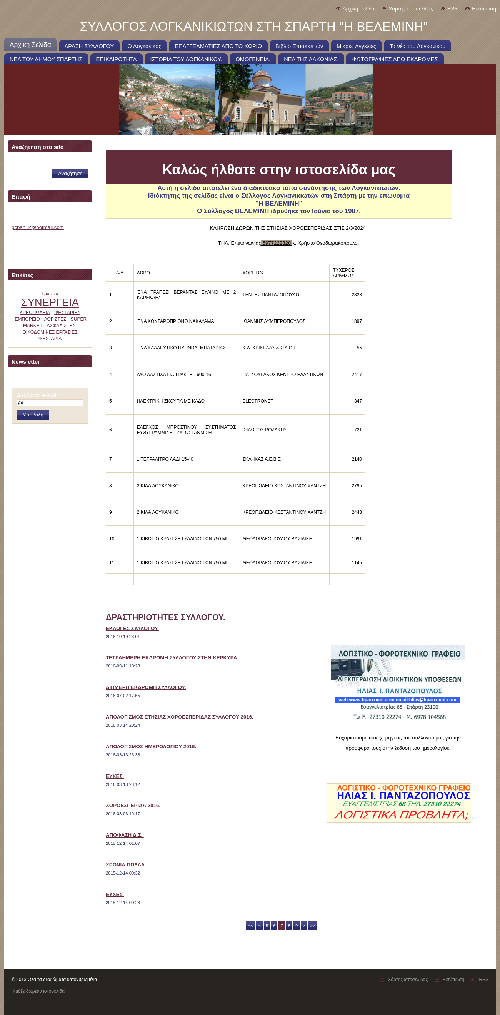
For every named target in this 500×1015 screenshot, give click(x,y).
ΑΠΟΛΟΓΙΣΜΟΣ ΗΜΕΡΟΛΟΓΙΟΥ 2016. (151, 746)
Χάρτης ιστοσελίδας (411, 9)
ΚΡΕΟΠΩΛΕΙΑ (35, 312)
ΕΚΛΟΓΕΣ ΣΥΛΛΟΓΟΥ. (132, 628)
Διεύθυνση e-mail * (38, 395)
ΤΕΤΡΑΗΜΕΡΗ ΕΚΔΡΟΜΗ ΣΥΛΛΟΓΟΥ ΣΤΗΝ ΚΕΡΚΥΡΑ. (172, 658)
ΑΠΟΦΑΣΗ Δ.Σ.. (125, 835)
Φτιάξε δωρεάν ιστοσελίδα (38, 991)
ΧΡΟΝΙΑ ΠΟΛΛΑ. (126, 865)
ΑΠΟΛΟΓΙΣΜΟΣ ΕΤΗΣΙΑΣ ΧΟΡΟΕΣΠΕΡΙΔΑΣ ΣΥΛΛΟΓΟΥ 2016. (179, 717)
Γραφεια (50, 293)
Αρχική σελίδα (359, 9)
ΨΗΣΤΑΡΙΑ (50, 338)
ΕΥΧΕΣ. (115, 776)
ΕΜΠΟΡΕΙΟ (27, 319)
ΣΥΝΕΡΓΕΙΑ (50, 302)
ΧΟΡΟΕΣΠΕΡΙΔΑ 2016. (133, 805)
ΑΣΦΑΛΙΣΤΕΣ (61, 325)
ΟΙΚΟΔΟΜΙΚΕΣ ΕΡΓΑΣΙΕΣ (50, 332)
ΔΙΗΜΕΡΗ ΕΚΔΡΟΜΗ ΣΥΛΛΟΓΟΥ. (146, 687)
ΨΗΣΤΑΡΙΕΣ (67, 312)
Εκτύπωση (484, 9)
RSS (452, 9)
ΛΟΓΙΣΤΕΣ (55, 319)
